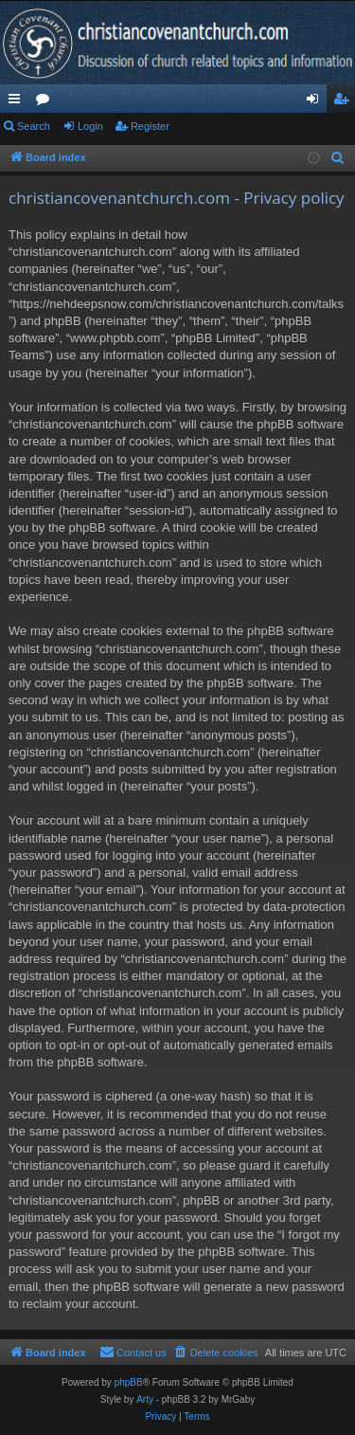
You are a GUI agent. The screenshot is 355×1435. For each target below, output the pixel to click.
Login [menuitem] (317, 102)
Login (90, 126)
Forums (46, 102)
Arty (144, 1399)
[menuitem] (337, 158)
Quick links (18, 102)
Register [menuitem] (345, 102)
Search (33, 126)
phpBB (129, 1382)
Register (150, 126)
